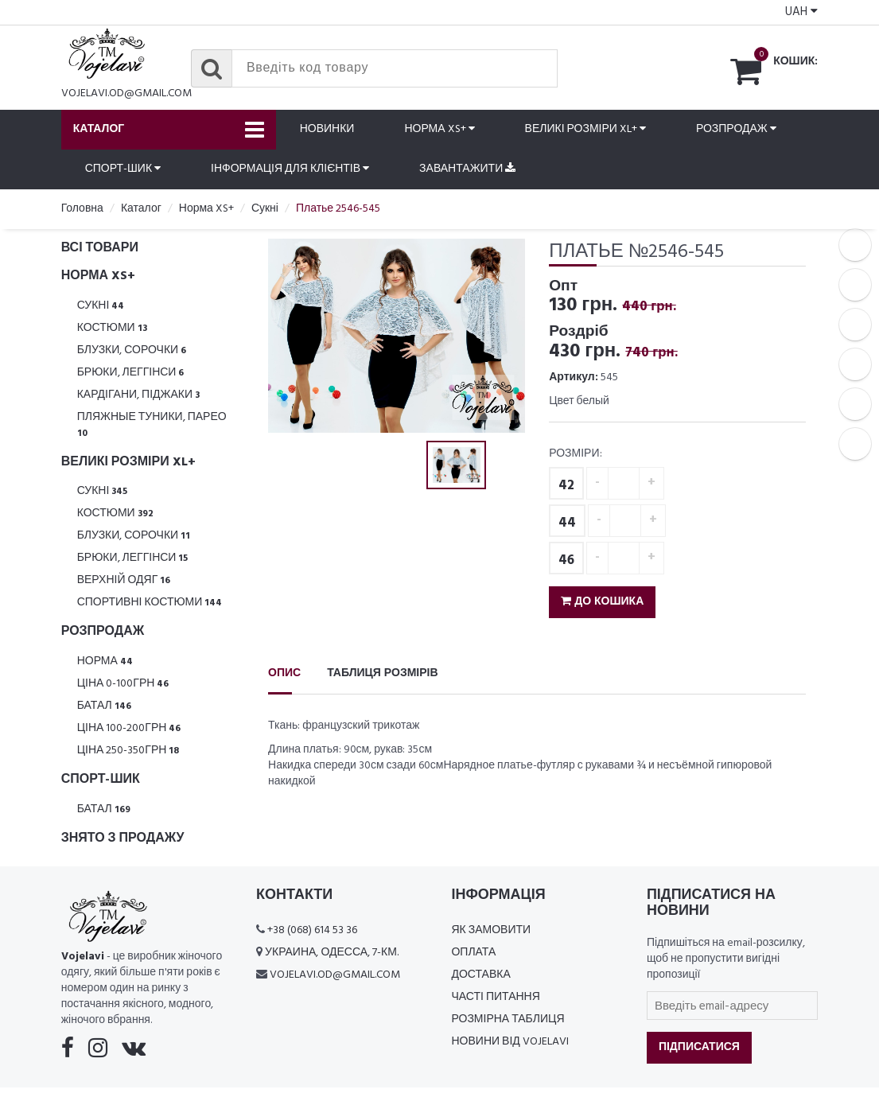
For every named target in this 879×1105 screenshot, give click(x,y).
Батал (104, 707)
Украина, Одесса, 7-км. (332, 954)
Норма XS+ (439, 130)
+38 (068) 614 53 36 (312, 932)
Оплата (473, 954)
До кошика (602, 603)
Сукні (101, 307)
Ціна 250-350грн (128, 752)
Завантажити (467, 170)
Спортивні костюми (150, 604)
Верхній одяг (124, 582)
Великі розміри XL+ (585, 130)
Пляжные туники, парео (152, 426)
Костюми (112, 330)
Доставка (480, 976)
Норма (105, 663)
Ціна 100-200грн (129, 730)
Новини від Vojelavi (509, 1043)
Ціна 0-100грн (123, 685)
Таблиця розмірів (382, 675)
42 (566, 487)
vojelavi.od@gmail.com (126, 93)
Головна (82, 209)
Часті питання (495, 999)
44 (567, 524)
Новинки (327, 130)
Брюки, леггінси (131, 374)
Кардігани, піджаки (138, 396)
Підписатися (699, 1049)
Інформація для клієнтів (290, 170)
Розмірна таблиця (507, 1021)
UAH (801, 11)
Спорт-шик (123, 170)
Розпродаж (736, 130)
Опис (284, 675)
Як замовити (491, 932)
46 (566, 562)
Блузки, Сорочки (132, 352)
